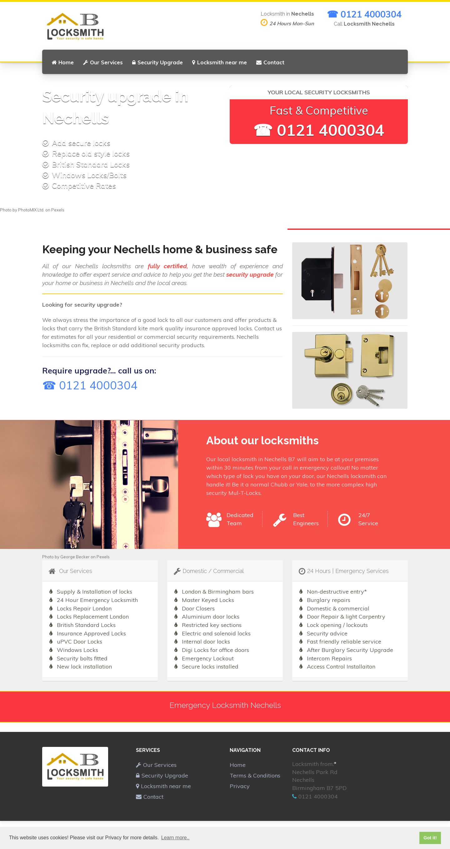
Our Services (103, 62)
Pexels (57, 209)
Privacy (240, 786)
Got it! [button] (430, 837)
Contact (270, 62)
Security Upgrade (157, 62)
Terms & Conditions (255, 775)
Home (63, 62)
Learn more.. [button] (175, 837)
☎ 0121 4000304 (364, 14)
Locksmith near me (219, 62)
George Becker (75, 556)
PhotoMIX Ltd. (31, 209)
